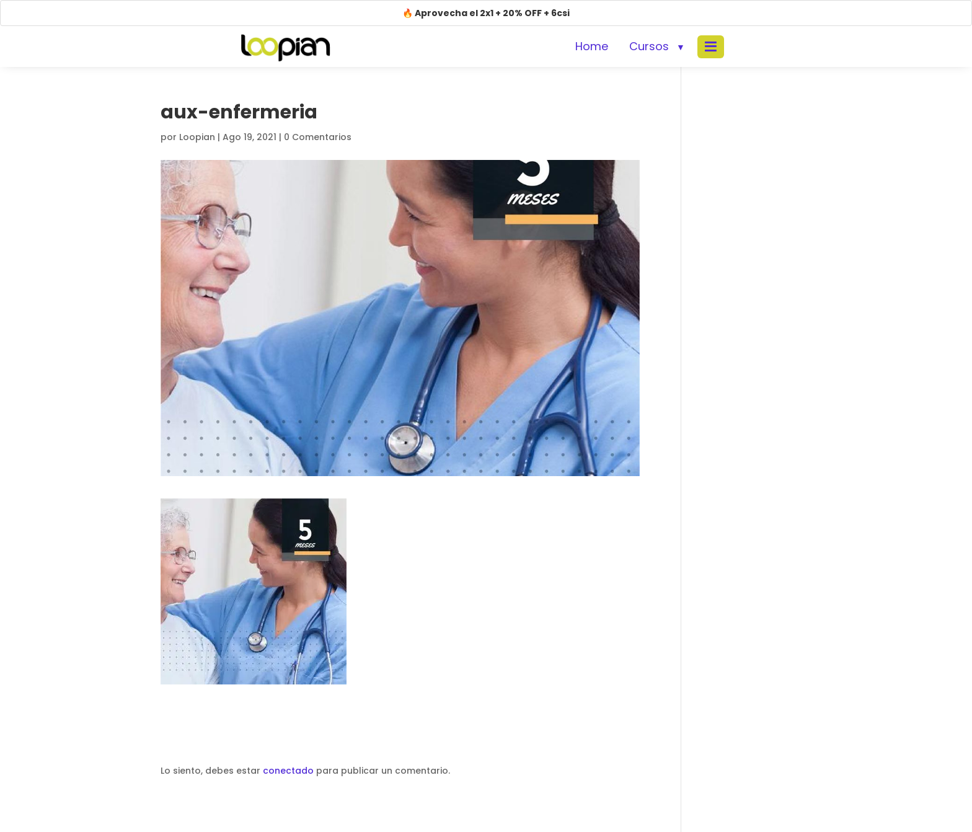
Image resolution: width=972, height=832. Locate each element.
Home (591, 46)
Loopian (197, 137)
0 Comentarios (317, 137)
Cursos (649, 46)
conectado (288, 770)
